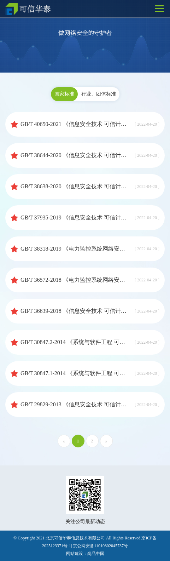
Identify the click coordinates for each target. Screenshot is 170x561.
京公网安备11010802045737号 (100, 545)
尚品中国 (95, 553)
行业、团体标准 (98, 94)
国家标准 (64, 94)
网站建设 (74, 553)
